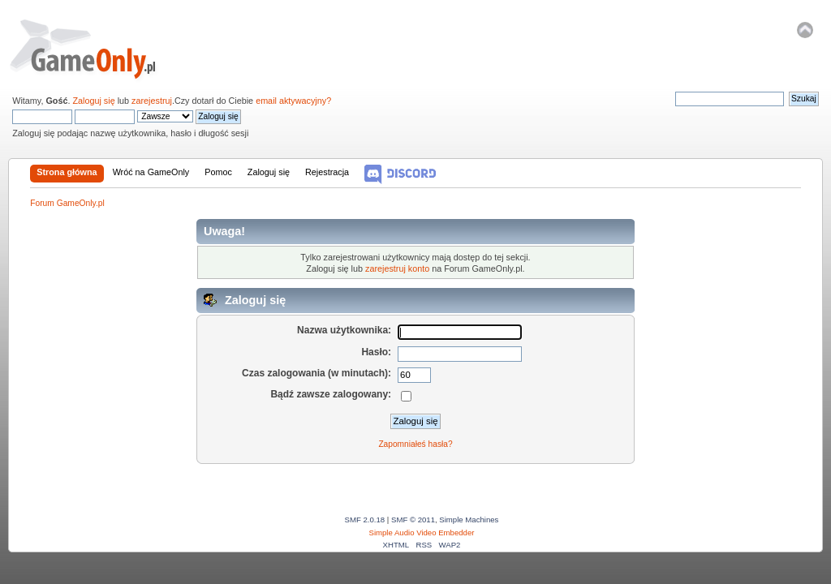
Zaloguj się (93, 100)
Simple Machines (468, 519)
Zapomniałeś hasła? (415, 444)
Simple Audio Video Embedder (422, 532)
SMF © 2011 (413, 519)
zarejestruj (151, 100)
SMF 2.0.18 (365, 519)
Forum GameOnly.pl (93, 48)
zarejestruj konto (397, 268)
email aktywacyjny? (293, 100)
